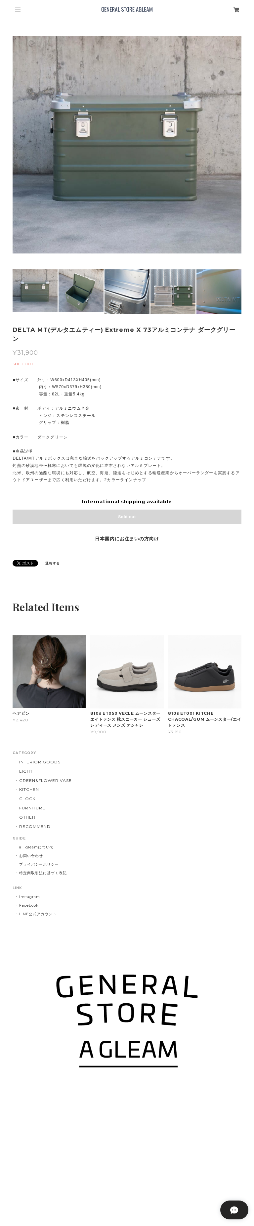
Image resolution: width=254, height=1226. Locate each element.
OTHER (27, 817)
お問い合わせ (31, 855)
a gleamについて (36, 847)
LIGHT (26, 771)
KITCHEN (29, 789)
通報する (52, 563)
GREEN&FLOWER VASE (45, 780)
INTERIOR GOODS (39, 761)
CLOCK (27, 798)
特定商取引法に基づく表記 (43, 873)
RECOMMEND (35, 826)
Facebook (29, 905)
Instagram (29, 896)
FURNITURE (32, 807)
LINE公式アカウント (38, 914)
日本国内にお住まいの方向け (127, 538)
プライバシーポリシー (39, 864)
